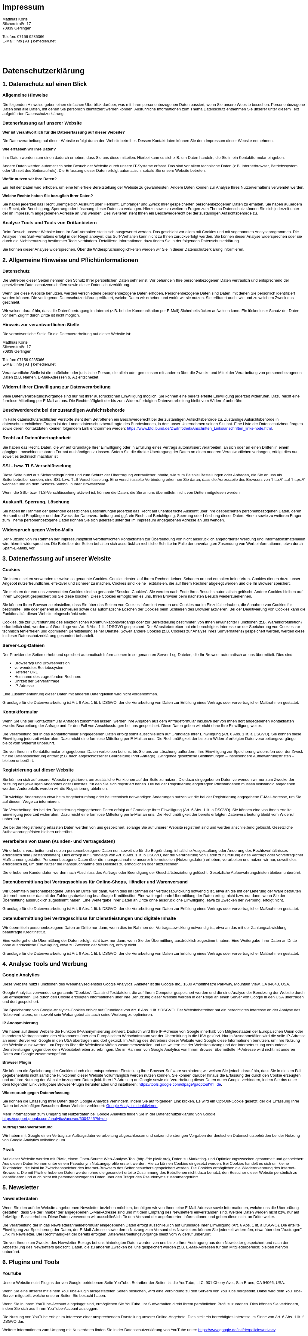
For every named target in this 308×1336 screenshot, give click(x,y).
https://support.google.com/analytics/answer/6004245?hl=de (54, 1118)
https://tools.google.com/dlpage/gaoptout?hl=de (180, 1084)
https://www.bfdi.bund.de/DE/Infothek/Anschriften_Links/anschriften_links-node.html (199, 428)
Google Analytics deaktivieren (132, 1105)
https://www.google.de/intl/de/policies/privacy (236, 1330)
